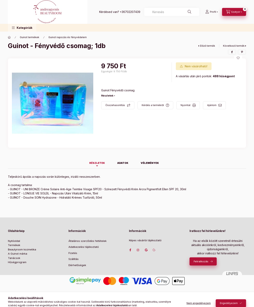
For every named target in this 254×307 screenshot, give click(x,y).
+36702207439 (130, 12)
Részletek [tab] (97, 162)
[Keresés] (189, 12)
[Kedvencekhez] (238, 58)
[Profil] (211, 12)
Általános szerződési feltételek (87, 240)
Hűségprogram (17, 262)
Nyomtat (185, 105)
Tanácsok (14, 258)
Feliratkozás (201, 261)
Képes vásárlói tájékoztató (145, 240)
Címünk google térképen (146, 250)
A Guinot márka (17, 253)
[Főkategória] (9, 37)
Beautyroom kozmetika (22, 249)
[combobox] (171, 12)
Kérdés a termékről (153, 105)
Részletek (107, 95)
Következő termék (234, 45)
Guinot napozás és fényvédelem (67, 37)
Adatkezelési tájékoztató (83, 246)
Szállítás (73, 259)
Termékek (14, 245)
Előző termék (207, 45)
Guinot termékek (29, 37)
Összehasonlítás (115, 105)
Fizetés (72, 253)
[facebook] (232, 52)
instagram (138, 250)
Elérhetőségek (77, 265)
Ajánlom (211, 105)
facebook (130, 250)
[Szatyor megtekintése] (234, 12)
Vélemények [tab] (150, 162)
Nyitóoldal (14, 240)
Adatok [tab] (122, 162)
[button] (22, 28)
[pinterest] (242, 52)
